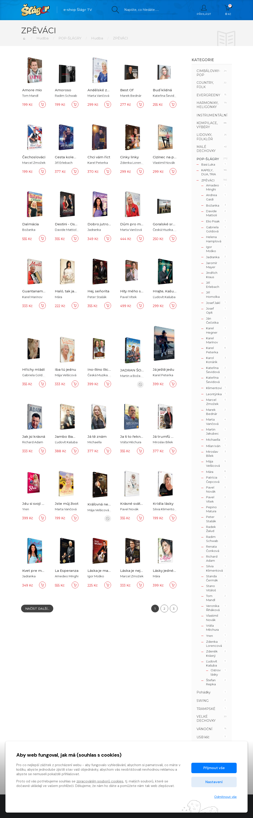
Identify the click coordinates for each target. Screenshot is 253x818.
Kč (228, 10)
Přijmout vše (214, 767)
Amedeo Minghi (66, 576)
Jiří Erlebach (64, 162)
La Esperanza (66, 570)
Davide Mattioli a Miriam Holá (76, 229)
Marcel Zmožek (34, 162)
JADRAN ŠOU (132, 370)
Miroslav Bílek (163, 442)
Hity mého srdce (134, 291)
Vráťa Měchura (130, 442)
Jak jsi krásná (33, 436)
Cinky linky (129, 157)
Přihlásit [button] (204, 10)
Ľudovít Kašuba (164, 297)
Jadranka (94, 229)
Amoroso (63, 90)
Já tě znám (97, 436)
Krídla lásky (163, 503)
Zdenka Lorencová (134, 162)
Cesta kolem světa (71, 157)
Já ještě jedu (164, 369)
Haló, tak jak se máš (72, 291)
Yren (25, 509)
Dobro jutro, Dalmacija (107, 224)
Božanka (28, 229)
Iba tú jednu (65, 369)
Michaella (95, 442)
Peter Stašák (97, 297)
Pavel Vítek (128, 297)
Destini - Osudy (68, 224)
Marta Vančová (98, 95)
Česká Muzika (163, 229)
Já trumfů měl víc (168, 436)
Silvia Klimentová (165, 509)
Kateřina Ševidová (166, 95)
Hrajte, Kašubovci (168, 291)
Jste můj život (66, 503)
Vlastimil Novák (164, 162)
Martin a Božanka (133, 376)
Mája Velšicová (65, 375)
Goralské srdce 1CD (170, 224)
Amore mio (32, 90)
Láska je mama (101, 570)
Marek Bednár (130, 95)
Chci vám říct (99, 157)
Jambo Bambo (68, 436)
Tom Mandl (30, 95)
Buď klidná (162, 90)
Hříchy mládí (33, 369)
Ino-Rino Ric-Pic (101, 369)
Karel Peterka (98, 162)
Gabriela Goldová (35, 375)
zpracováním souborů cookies (99, 781)
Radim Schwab (66, 95)
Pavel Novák (129, 509)
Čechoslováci (33, 157)
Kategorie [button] (203, 60)
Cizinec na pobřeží (169, 157)
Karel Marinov (32, 297)
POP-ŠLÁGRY (69, 38)
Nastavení (214, 782)
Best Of (126, 90)
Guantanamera (35, 291)
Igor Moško (96, 576)
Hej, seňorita (98, 291)
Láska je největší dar (138, 570)
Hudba (42, 38)
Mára (58, 297)
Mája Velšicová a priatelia (106, 510)
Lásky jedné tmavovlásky (175, 570)
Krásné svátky (132, 503)
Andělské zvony (101, 90)
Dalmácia (30, 224)
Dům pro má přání (136, 224)
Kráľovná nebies (101, 504)
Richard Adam (32, 442)
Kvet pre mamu (36, 570)
